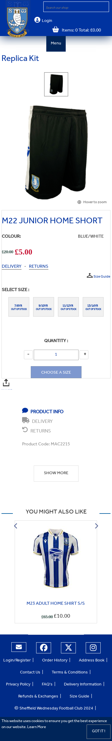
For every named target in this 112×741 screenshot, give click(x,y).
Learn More (36, 727)
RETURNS (38, 267)
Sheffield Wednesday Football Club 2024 (53, 709)
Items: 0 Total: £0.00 (80, 31)
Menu (56, 44)
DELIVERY (12, 267)
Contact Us (30, 673)
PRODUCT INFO (42, 411)
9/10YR (44, 306)
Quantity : (56, 341)
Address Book (92, 661)
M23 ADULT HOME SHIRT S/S (56, 604)
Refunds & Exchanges (38, 697)
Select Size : (15, 290)
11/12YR (68, 306)
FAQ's (47, 685)
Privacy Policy (18, 685)
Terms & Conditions (70, 673)
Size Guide (98, 276)
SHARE (7, 382)
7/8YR (18, 306)
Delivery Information (83, 685)
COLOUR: (11, 237)
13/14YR (93, 306)
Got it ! (98, 731)
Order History (54, 661)
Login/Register (17, 661)
